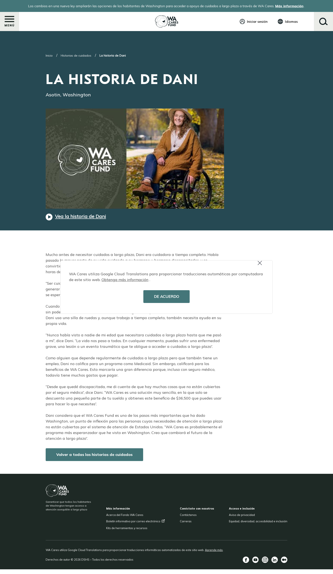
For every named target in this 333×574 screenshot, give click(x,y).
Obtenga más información (125, 279)
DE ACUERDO (166, 296)
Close (262, 265)
